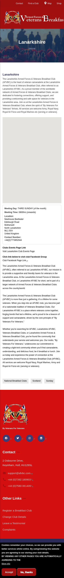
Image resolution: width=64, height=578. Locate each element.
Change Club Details (14, 516)
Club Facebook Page (15, 260)
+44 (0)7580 (18, 485)
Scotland (36, 381)
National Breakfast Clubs (15, 381)
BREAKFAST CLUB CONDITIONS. (37, 560)
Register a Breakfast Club (17, 510)
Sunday (49, 381)
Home (32, 48)
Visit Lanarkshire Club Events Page (19, 251)
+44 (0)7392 (18, 479)
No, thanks (26, 572)
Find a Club (33, 3)
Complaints (9, 529)
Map (48, 3)
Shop (59, 3)
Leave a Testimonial (14, 523)
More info (6, 564)
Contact (19, 3)
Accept (9, 572)
